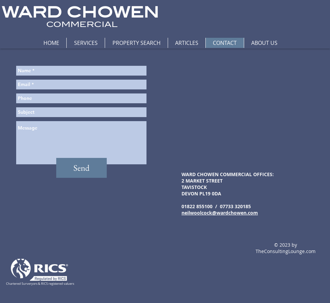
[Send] (81, 168)
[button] (85, 43)
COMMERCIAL (82, 24)
